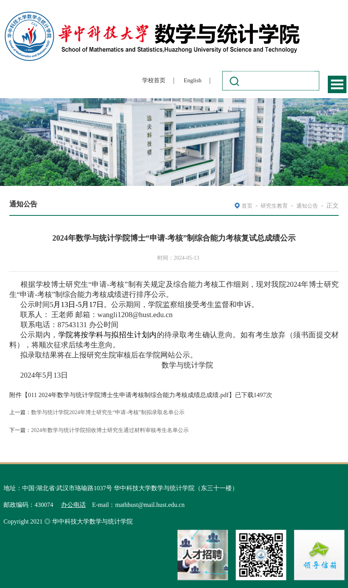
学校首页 (153, 80)
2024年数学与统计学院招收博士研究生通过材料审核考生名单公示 (110, 430)
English (193, 80)
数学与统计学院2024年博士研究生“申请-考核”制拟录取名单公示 (107, 412)
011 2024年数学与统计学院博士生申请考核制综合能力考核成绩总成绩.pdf (128, 395)
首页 (247, 206)
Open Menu (337, 84)
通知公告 (307, 206)
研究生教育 (274, 206)
